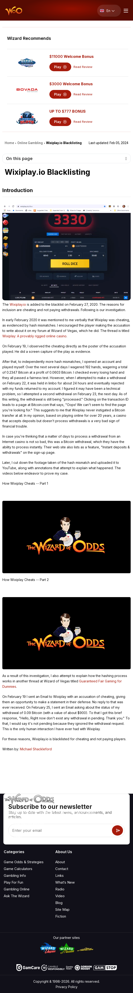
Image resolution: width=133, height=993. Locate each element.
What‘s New (65, 882)
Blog (59, 902)
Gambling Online (17, 889)
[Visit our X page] (18, 836)
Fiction (60, 916)
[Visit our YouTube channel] (8, 836)
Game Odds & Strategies (24, 862)
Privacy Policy (67, 987)
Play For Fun (13, 882)
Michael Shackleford (36, 749)
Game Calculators (18, 869)
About (60, 862)
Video (60, 896)
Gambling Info (15, 875)
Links (59, 875)
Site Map (62, 909)
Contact (61, 869)
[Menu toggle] (125, 11)
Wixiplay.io (18, 304)
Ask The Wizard (16, 896)
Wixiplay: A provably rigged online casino (34, 336)
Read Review (83, 66)
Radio (59, 889)
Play (60, 67)
